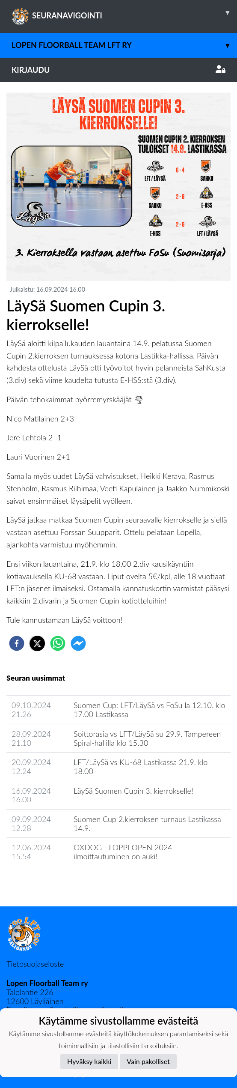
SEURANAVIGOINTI (124, 12)
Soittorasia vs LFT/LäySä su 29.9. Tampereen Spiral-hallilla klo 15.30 (147, 738)
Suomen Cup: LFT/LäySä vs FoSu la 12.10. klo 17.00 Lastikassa (149, 709)
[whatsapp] (57, 643)
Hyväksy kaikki (89, 1061)
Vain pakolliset (148, 1061)
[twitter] (37, 643)
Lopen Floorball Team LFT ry (124, 45)
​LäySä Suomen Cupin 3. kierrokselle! (133, 790)
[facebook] (16, 643)
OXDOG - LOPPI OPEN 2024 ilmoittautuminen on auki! (123, 852)
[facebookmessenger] (78, 643)
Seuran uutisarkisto (44, 881)
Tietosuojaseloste (35, 963)
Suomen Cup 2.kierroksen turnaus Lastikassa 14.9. (147, 823)
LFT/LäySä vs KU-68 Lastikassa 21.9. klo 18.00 (140, 766)
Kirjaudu (118, 70)
